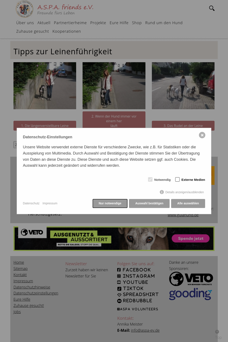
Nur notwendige (110, 203)
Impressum (50, 203)
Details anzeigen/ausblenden (184, 192)
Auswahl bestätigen (149, 203)
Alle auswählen (188, 203)
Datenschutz (31, 203)
